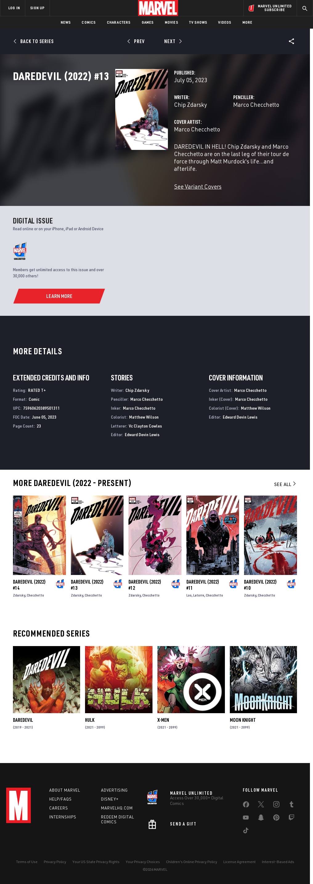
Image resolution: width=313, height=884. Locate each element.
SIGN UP (37, 8)
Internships (62, 816)
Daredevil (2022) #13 (87, 597)
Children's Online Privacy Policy (191, 861)
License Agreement (239, 861)
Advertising (114, 790)
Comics (89, 22)
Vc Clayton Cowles (145, 438)
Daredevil (23, 732)
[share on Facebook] (246, 806)
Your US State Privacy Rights (96, 861)
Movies (171, 22)
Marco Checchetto (220, 131)
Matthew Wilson (144, 429)
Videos (224, 22)
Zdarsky (19, 607)
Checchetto (35, 607)
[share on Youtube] (246, 819)
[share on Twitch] (291, 819)
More (247, 22)
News (66, 22)
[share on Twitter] (261, 805)
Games (148, 22)
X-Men (163, 732)
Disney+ (110, 799)
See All (285, 496)
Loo (189, 607)
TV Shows (198, 22)
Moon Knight (243, 732)
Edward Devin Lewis (142, 446)
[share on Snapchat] (261, 819)
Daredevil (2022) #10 (260, 597)
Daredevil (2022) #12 (144, 597)
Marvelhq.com (117, 808)
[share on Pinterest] (276, 819)
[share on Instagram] (276, 805)
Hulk (89, 732)
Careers (58, 808)
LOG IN (14, 8)
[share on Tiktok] (246, 832)
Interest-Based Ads (278, 861)
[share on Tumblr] (291, 805)
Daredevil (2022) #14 (29, 597)
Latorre (198, 607)
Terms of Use (27, 861)
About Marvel (64, 790)
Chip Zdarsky (119, 131)
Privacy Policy (55, 861)
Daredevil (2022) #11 (202, 597)
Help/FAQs (60, 799)
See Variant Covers (126, 198)
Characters (119, 22)
